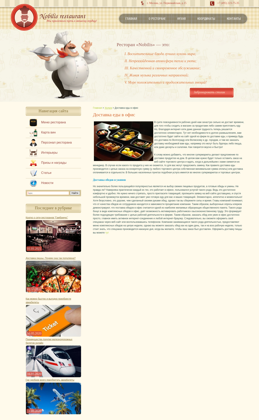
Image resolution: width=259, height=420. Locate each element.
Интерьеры (49, 152)
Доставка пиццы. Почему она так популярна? (51, 258)
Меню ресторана (53, 122)
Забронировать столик (209, 92)
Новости (47, 183)
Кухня (181, 19)
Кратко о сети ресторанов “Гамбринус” (47, 217)
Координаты (206, 19)
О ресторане (157, 19)
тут (107, 232)
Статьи (46, 172)
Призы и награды (53, 162)
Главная (131, 19)
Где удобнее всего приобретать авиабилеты (50, 380)
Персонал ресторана (56, 142)
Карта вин (48, 132)
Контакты (234, 19)
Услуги (108, 108)
